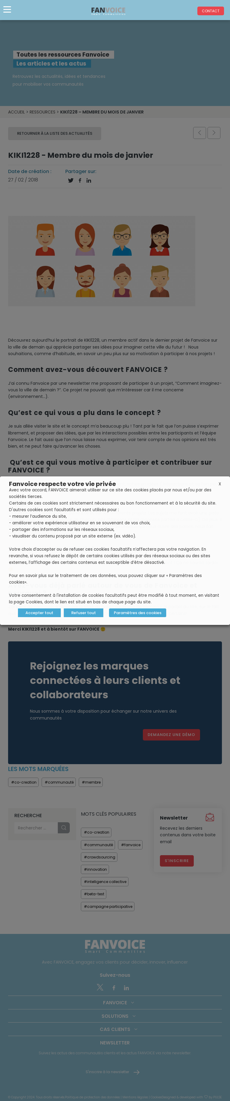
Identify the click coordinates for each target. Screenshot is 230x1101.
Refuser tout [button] (83, 613)
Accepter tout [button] (39, 613)
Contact (211, 10)
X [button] (220, 484)
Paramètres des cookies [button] (137, 613)
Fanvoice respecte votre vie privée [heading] (62, 484)
